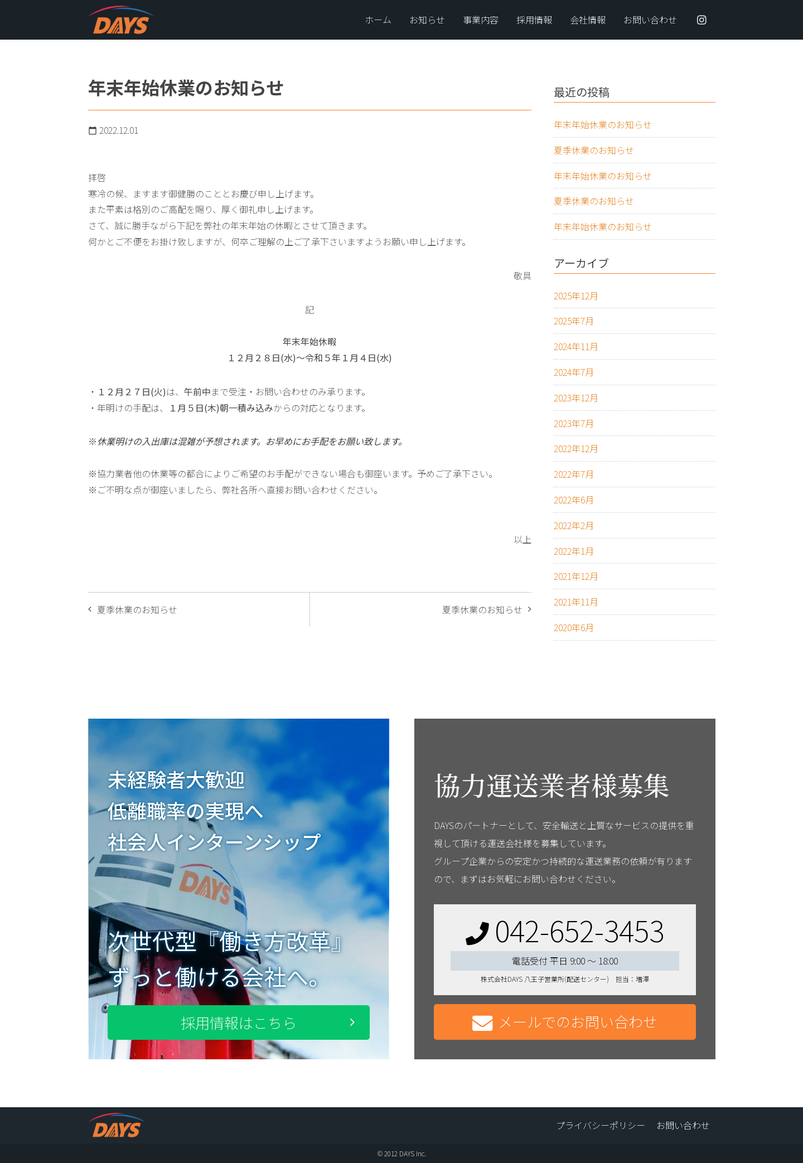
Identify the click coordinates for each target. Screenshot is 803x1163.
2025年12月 (576, 295)
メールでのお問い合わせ (564, 1022)
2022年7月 (574, 474)
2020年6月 (574, 627)
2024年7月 (574, 372)
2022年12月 (576, 448)
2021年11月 (576, 601)
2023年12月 (576, 397)
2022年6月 (574, 499)
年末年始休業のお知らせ (603, 124)
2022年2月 (574, 525)
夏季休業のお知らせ (482, 609)
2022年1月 (574, 551)
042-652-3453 (565, 930)
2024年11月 (576, 346)
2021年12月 (576, 576)
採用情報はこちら (239, 1022)
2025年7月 (574, 320)
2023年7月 (574, 423)
